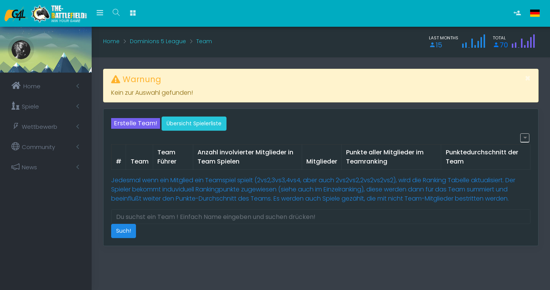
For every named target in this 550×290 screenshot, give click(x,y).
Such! (123, 231)
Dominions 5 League (158, 41)
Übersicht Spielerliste (194, 123)
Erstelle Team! (135, 123)
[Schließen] (528, 78)
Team (204, 41)
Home (111, 41)
